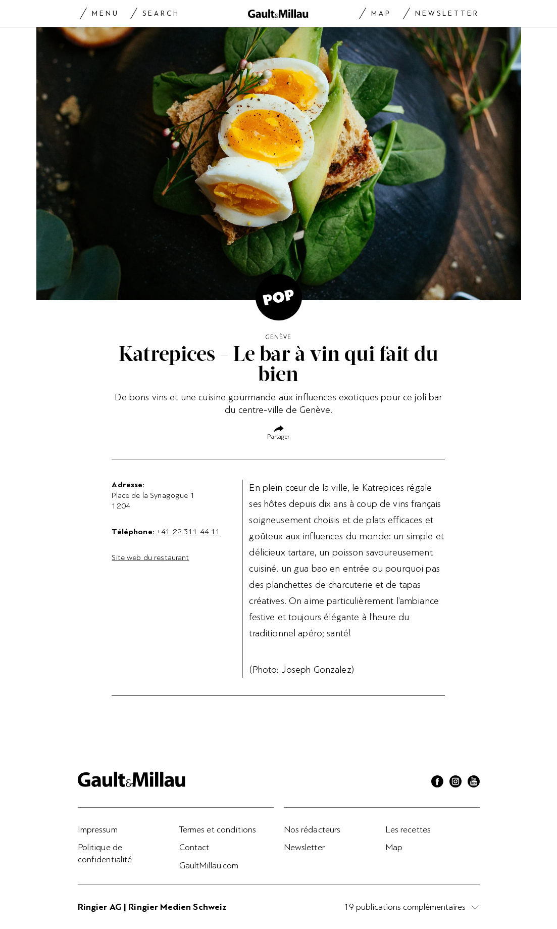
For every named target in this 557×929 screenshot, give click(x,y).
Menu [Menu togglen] (105, 13)
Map (381, 13)
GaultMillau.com (209, 865)
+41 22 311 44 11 (188, 531)
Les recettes (408, 829)
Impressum (98, 829)
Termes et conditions (218, 829)
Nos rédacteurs (312, 829)
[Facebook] (437, 783)
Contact (194, 847)
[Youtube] (474, 783)
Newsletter (447, 13)
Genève (278, 337)
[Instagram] (455, 783)
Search (161, 13)
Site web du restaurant (150, 557)
